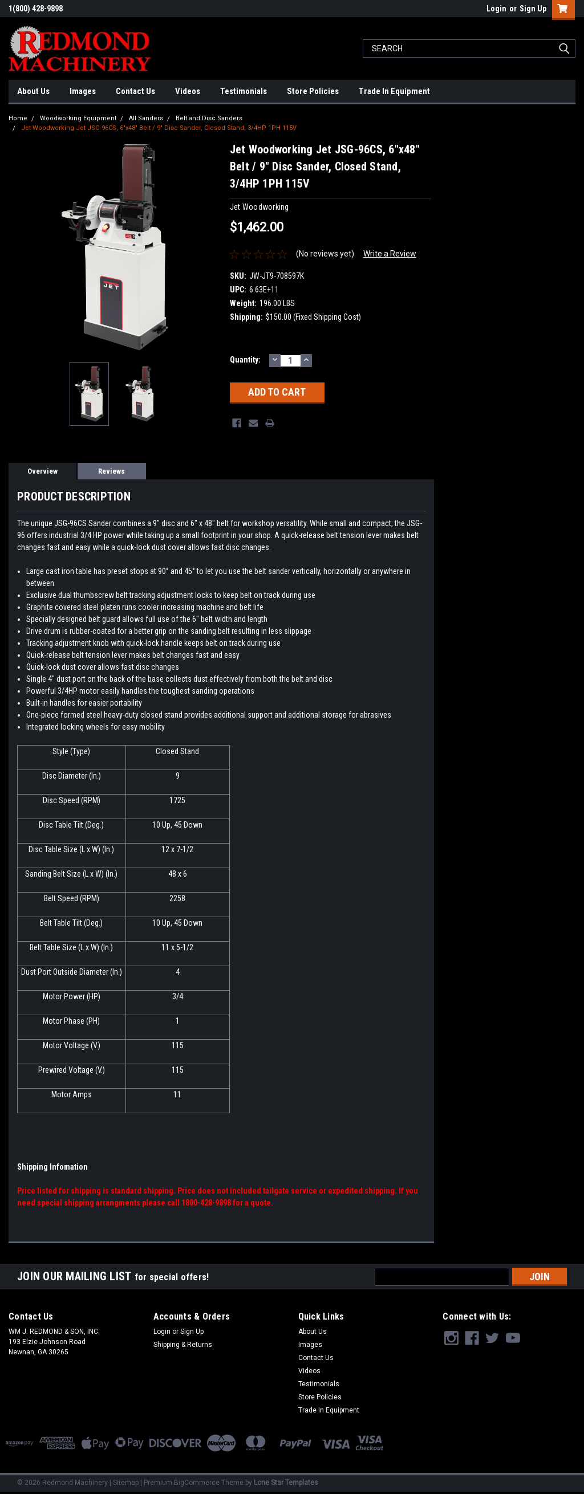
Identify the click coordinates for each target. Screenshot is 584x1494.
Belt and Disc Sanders (209, 118)
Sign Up (533, 8)
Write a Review (389, 253)
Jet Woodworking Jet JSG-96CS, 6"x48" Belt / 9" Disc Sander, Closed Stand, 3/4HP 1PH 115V (159, 128)
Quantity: (245, 359)
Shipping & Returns (182, 1345)
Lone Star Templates (286, 1483)
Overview (42, 471)
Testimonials (243, 91)
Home (18, 118)
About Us (33, 91)
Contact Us (135, 91)
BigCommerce (197, 1483)
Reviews (111, 471)
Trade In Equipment (394, 91)
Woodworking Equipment (78, 118)
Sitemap (126, 1483)
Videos (187, 91)
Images (83, 91)
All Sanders (146, 118)
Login (496, 8)
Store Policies (313, 91)
